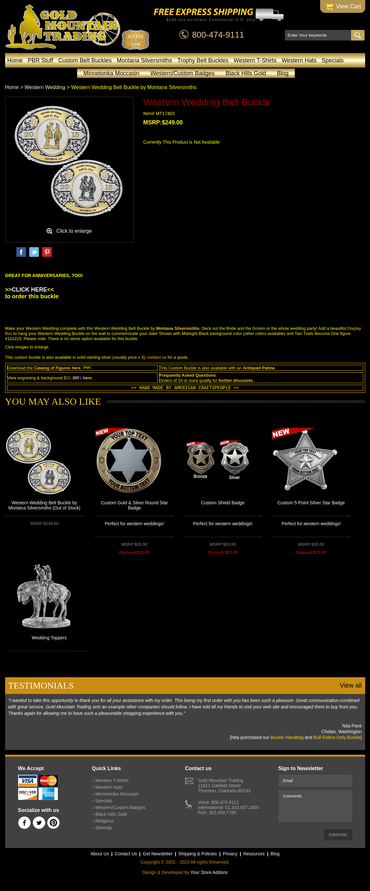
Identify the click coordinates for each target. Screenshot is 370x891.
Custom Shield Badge (222, 502)
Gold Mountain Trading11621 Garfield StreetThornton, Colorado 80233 (224, 785)
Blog (282, 73)
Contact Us (126, 853)
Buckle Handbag (286, 737)
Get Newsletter (158, 853)
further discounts (236, 380)
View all (351, 685)
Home (15, 60)
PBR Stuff (40, 60)
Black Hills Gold (245, 73)
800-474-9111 (218, 35)
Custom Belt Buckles (85, 60)
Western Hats (299, 60)
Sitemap (103, 827)
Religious (104, 821)
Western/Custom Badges (182, 73)
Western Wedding (44, 87)
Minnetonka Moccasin (112, 73)
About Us (99, 853)
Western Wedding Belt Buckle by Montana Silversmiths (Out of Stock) (44, 505)
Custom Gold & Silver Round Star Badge (134, 505)
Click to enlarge (74, 231)
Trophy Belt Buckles (202, 60)
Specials (333, 60)
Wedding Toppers (49, 637)
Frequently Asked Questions (187, 375)
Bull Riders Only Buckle (336, 737)
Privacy (230, 853)
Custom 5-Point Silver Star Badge (311, 502)
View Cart (342, 7)
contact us (156, 357)
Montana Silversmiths (144, 60)
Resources (254, 853)
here (76, 367)
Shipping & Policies (197, 853)
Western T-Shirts (255, 60)
